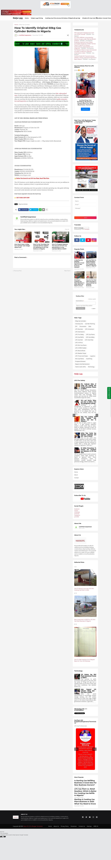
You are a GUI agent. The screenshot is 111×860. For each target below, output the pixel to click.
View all (67, 229)
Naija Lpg (18, 18)
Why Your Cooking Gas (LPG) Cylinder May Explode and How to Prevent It (88, 419)
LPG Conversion (89, 329)
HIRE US (96, 826)
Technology (91, 367)
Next (94, 749)
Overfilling (89, 358)
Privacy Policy (65, 826)
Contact (76, 477)
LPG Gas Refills (79, 337)
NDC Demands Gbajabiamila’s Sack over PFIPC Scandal (84, 33)
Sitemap (89, 826)
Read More (85, 109)
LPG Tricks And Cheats (81, 356)
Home (27, 18)
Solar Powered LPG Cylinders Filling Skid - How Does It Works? (88, 691)
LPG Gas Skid (79, 340)
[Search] (96, 18)
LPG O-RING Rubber (80, 348)
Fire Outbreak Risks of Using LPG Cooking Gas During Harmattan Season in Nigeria (88, 386)
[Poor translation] (4, 837)
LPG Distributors (80, 332)
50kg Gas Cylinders (24, 24)
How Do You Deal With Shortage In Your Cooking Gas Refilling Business (91, 282)
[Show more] (46, 209)
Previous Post (18, 270)
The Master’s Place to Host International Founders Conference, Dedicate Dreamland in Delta (85, 51)
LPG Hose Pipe (89, 340)
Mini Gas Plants (79, 358)
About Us (56, 826)
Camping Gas (79, 323)
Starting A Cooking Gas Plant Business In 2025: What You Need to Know (79, 282)
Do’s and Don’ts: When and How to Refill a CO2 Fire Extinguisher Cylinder (88, 402)
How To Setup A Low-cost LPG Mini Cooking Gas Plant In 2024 (84, 589)
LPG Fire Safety (79, 334)
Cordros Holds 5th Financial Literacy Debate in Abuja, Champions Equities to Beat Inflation (85, 57)
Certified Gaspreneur (28, 217)
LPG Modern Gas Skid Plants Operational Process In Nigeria (88, 676)
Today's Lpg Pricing (37, 18)
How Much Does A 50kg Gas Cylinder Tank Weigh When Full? (22, 246)
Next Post (67, 270)
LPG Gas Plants (90, 334)
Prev (76, 749)
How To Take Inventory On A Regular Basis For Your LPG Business (84, 660)
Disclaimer (74, 826)
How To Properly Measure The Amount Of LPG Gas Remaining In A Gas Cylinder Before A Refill (60, 247)
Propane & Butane (80, 361)
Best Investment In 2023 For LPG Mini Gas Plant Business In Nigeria (84, 620)
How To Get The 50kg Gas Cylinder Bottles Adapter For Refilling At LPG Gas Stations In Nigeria (41, 247)
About (76, 475)
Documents (83, 326)
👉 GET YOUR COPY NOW (21, 197)
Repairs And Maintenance (82, 364)
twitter (76, 510)
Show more (81, 528)
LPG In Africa (79, 342)
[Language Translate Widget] (81, 228)
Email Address (80, 301)
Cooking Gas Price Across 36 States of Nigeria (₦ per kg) (62, 18)
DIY (76, 326)
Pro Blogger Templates (36, 826)
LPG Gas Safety (90, 337)
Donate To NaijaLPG (109, 393)
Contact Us (82, 826)
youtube (76, 516)
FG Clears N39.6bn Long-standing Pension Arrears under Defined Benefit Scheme (85, 39)
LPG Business (79, 329)
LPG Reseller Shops (80, 353)
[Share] (68, 35)
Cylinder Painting (90, 323)
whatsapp (77, 512)
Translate (85, 229)
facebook (76, 509)
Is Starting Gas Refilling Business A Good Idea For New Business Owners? (79, 263)
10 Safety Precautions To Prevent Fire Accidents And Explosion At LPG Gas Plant (88, 450)
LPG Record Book (80, 350)
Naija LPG (26, 826)
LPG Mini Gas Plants (80, 345)
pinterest (76, 513)
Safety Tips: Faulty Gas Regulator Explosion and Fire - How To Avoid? (88, 434)
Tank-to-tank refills (80, 367)
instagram (77, 515)
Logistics (92, 356)
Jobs (89, 326)
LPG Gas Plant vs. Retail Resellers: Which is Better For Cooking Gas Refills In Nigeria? (91, 263)
